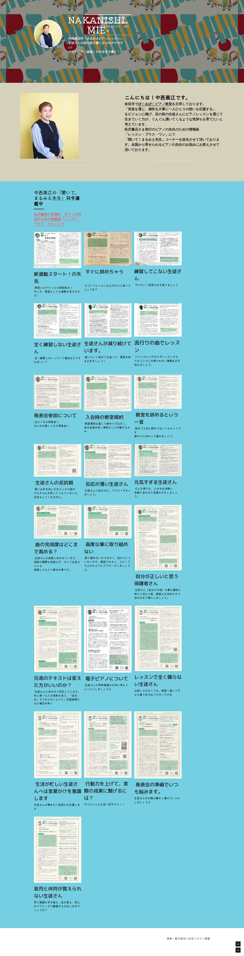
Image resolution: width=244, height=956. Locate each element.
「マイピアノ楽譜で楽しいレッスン (74, 62)
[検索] (187, 62)
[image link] (80, 28)
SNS (179, 62)
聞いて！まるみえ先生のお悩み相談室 (117, 62)
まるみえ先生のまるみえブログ (157, 62)
